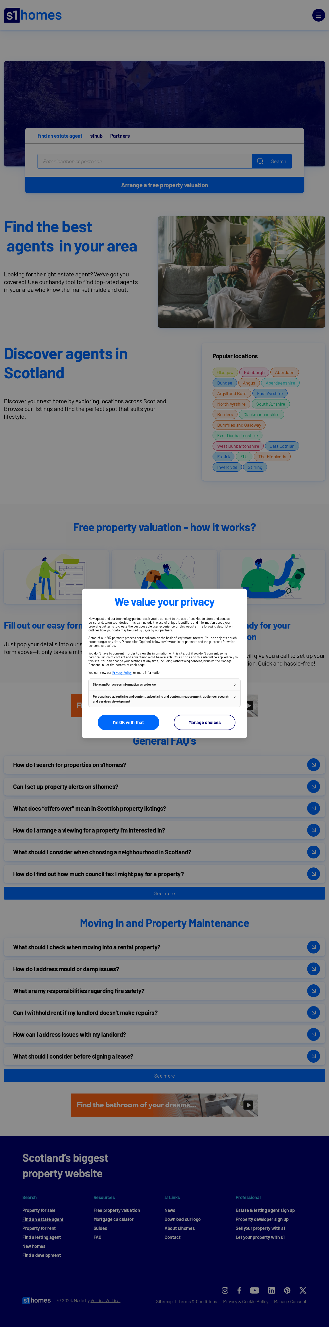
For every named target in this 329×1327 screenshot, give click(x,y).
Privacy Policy (122, 672)
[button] (164, 684)
